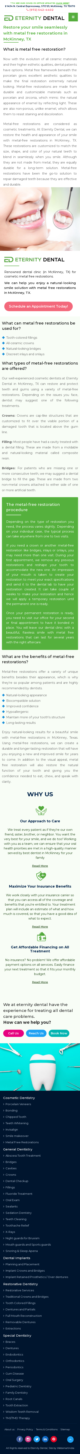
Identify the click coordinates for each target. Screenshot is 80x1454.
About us (9, 1429)
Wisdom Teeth (21, 1411)
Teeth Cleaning (14, 1219)
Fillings (9, 1187)
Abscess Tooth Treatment (22, 1155)
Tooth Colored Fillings (19, 1303)
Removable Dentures (19, 1322)
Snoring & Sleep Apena (20, 1251)
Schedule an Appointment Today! (38, 306)
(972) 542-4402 (41, 9)
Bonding (10, 1110)
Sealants (10, 1206)
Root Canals (12, 1399)
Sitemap (65, 1429)
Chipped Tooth (14, 1116)
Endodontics (13, 1354)
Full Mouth (22, 1315)
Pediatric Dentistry (17, 1386)
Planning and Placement (21, 1264)
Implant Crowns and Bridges (24, 1270)
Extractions (12, 1328)
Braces (9, 1341)
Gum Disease (13, 1373)
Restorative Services (18, 1290)
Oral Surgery (13, 1380)
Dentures (11, 1348)
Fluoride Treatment (17, 1193)
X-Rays (9, 1231)
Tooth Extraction (15, 1405)
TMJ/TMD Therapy (16, 1418)
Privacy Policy (25, 1429)
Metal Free (21, 1142)
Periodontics (13, 1367)
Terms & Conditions (47, 1429)
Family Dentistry (15, 1392)
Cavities (9, 1168)
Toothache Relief (16, 1225)
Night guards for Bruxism (21, 1238)
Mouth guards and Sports (27, 1244)
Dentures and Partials (19, 1309)
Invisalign (10, 1129)
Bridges (9, 1162)
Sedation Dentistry (17, 1212)
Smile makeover (16, 1136)
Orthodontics (13, 1360)
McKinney (62, 140)
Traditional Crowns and (25, 1296)
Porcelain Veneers (17, 1104)
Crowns (9, 1174)
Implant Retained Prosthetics (35, 1277)
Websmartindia (65, 1448)
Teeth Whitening (15, 1123)
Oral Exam (11, 1200)
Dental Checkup (15, 1181)
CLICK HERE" (63, 3)
